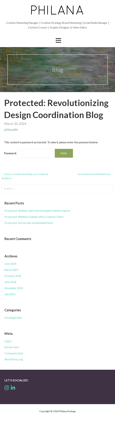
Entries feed (11, 347)
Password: (29, 153)
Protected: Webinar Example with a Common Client (33, 216)
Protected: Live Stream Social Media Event (28, 222)
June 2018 (10, 282)
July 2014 (9, 294)
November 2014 (13, 288)
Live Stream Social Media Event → (95, 174)
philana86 (11, 129)
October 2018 (12, 275)
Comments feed (13, 353)
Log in (7, 341)
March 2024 (11, 269)
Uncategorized (13, 317)
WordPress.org (13, 359)
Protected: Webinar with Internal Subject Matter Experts (37, 210)
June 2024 (10, 263)
